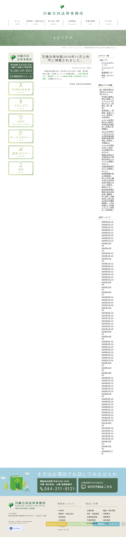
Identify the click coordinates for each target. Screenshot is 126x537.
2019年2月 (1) (107, 388)
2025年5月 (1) (107, 232)
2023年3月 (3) (107, 274)
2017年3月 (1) (107, 436)
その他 (105, 523)
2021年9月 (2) (107, 313)
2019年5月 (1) (107, 386)
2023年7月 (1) (107, 263)
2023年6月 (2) (107, 266)
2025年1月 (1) (107, 240)
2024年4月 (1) (107, 256)
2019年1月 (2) (107, 391)
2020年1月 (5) (107, 360)
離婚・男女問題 (109, 510)
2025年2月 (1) (107, 238)
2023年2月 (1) (107, 277)
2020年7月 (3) (107, 347)
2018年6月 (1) (107, 407)
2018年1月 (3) (107, 420)
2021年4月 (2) (107, 326)
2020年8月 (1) (107, 344)
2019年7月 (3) (107, 380)
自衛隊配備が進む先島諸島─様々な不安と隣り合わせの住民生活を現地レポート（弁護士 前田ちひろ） (108, 180)
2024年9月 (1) (107, 253)
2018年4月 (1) (107, 412)
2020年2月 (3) (107, 357)
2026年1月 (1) (107, 227)
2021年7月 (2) (107, 318)
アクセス (62, 526)
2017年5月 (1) (107, 433)
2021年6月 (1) (107, 321)
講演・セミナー (108, 75)
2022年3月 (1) (107, 302)
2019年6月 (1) (107, 383)
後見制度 (106, 520)
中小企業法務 (92, 523)
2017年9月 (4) (107, 428)
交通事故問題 (92, 517)
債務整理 (106, 517)
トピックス (78, 47)
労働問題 (90, 510)
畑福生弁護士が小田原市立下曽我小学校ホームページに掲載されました (108, 159)
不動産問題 (91, 520)
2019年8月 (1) (107, 378)
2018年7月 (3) (107, 404)
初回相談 (62, 517)
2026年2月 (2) (107, 224)
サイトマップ (64, 530)
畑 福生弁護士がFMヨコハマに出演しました (107, 92)
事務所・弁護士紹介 (66, 514)
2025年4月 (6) (107, 235)
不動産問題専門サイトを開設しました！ (108, 169)
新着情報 (105, 72)
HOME (61, 510)
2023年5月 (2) (107, 269)
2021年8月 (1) (107, 315)
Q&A (102, 60)
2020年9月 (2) (107, 341)
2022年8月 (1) (107, 297)
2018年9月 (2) (107, 399)
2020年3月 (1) (107, 355)
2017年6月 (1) (107, 431)
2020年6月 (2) (107, 349)
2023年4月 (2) (107, 271)
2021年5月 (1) (107, 323)
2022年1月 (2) (107, 305)
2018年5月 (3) (107, 409)
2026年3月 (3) (107, 222)
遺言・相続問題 (93, 514)
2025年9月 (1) (107, 230)
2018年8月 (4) (107, 401)
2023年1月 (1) (107, 279)
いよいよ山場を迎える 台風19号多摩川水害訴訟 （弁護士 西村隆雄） (108, 124)
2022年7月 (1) (107, 300)
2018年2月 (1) (107, 418)
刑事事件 (106, 514)
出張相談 (62, 520)
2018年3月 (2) (107, 415)
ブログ (70, 47)
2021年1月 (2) (107, 329)
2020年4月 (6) (107, 352)
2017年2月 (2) (107, 439)
